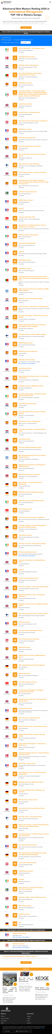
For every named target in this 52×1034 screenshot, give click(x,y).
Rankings (29, 1016)
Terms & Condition (5, 1018)
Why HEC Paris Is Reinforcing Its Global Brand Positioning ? (26, 979)
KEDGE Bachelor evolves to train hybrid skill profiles (42, 988)
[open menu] (50, 2)
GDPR (2, 1023)
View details (21, 52)
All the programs (7, 40)
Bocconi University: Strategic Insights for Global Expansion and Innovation (10, 990)
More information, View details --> (27, 363)
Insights (28, 1018)
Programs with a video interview (11, 42)
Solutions (29, 1023)
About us (3, 1016)
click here (42, 1028)
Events (28, 1020)
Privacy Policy (4, 1020)
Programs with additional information (24, 40)
